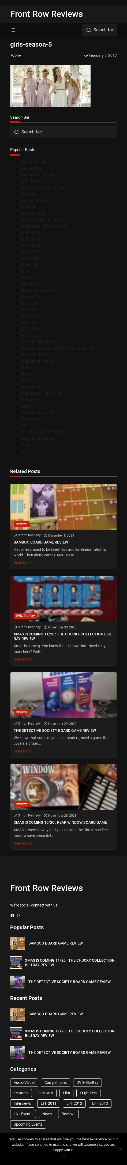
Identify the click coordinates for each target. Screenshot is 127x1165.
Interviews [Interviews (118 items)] (22, 1103)
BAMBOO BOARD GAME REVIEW (41, 542)
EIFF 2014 (30, 245)
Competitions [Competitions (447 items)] (55, 1082)
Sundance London (38, 412)
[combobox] (99, 30)
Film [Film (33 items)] (66, 1093)
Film (25, 271)
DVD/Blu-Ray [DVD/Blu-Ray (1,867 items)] (87, 1082)
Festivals (29, 264)
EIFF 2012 (30, 232)
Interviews (31, 296)
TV (23, 425)
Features (29, 258)
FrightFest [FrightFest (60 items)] (88, 1093)
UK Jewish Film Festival (43, 431)
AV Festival (31, 168)
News (26, 374)
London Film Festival (41, 341)
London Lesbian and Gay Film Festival (57, 348)
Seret (26, 406)
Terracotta (31, 419)
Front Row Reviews (46, 14)
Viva (25, 444)
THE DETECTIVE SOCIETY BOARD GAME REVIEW (55, 730)
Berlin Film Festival (39, 174)
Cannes (28, 194)
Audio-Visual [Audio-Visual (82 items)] (24, 1082)
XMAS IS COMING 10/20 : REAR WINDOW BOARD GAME (60, 822)
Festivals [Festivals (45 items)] (45, 1093)
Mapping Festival (37, 361)
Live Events (32, 335)
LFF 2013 (30, 316)
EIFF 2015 (30, 251)
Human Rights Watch (41, 290)
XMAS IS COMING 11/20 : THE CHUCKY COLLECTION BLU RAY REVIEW (62, 636)
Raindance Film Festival (44, 393)
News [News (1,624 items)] (47, 1114)
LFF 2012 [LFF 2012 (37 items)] (74, 1103)
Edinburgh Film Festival (43, 226)
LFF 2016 (30, 329)
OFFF (26, 380)
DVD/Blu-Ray (33, 213)
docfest (28, 206)
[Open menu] (13, 30)
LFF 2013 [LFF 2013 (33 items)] (100, 1103)
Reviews (29, 399)
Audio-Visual (33, 161)
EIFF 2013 (30, 239)
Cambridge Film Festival (44, 187)
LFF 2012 (30, 309)
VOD (25, 451)
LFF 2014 (30, 322)
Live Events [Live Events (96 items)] (23, 1114)
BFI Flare (29, 181)
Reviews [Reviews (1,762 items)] (68, 1114)
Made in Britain (35, 354)
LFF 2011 (30, 303)
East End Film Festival (42, 219)
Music (26, 367)
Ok (63, 1157)
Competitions (33, 200)
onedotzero (32, 386)
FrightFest (30, 284)
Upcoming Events (37, 438)
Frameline (30, 277)
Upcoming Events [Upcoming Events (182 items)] (28, 1124)
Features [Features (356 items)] (21, 1093)
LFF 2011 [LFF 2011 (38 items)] (49, 1103)
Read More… (24, 563)
